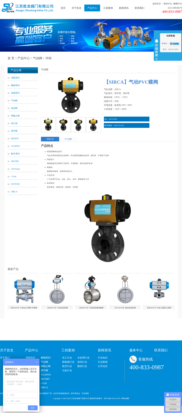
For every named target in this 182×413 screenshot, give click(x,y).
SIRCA (44, 387)
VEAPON (46, 374)
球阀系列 (30, 357)
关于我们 (5, 357)
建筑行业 (82, 366)
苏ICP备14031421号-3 (112, 398)
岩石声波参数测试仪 (61, 393)
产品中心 (92, 8)
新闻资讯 (124, 8)
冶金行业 (67, 370)
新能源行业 (68, 362)
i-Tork (44, 383)
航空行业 (67, 366)
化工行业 (67, 357)
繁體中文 (178, 4)
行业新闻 (103, 362)
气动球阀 (85, 393)
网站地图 (125, 398)
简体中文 (167, 4)
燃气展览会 (75, 393)
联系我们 (139, 8)
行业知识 (103, 357)
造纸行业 (82, 362)
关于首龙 (76, 8)
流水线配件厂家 (45, 393)
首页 (63, 8)
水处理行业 (83, 357)
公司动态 (103, 366)
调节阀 (44, 370)
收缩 (156, 49)
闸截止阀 (46, 366)
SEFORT (45, 379)
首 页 (11, 58)
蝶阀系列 (46, 357)
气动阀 (37, 58)
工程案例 (108, 8)
